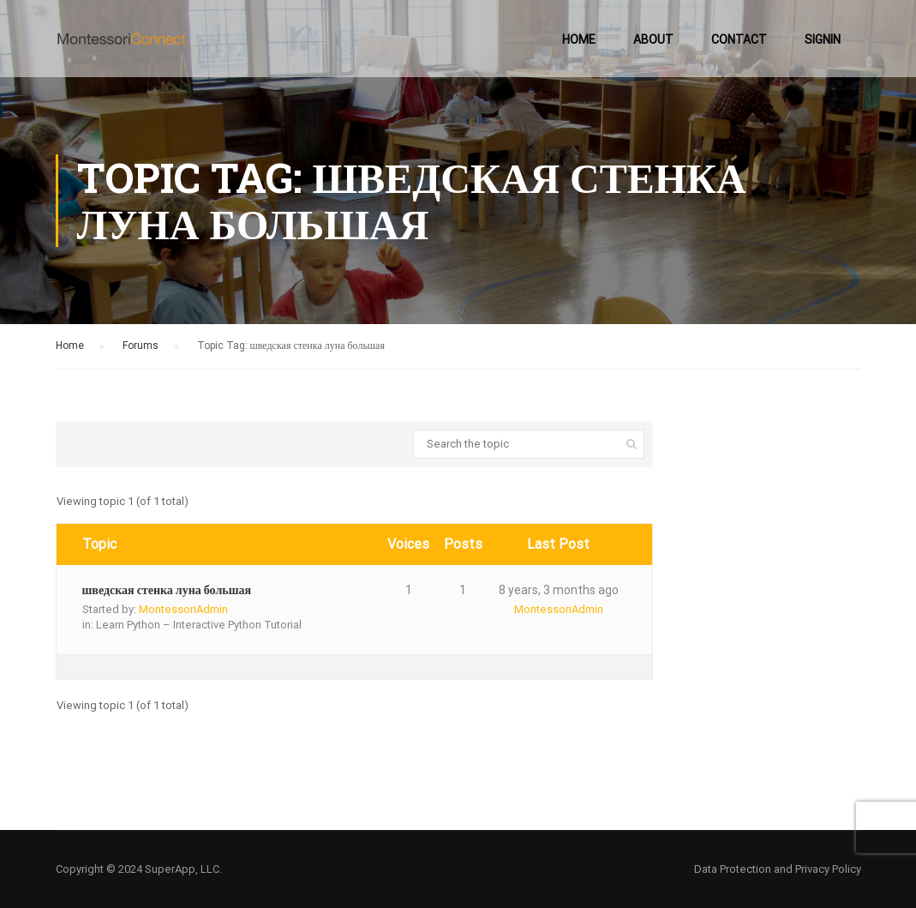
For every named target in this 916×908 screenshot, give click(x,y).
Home (579, 39)
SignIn (823, 39)
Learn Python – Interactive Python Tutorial (199, 624)
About (653, 39)
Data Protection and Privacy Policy (777, 869)
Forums (141, 346)
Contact (739, 39)
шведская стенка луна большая (167, 590)
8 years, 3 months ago (559, 590)
